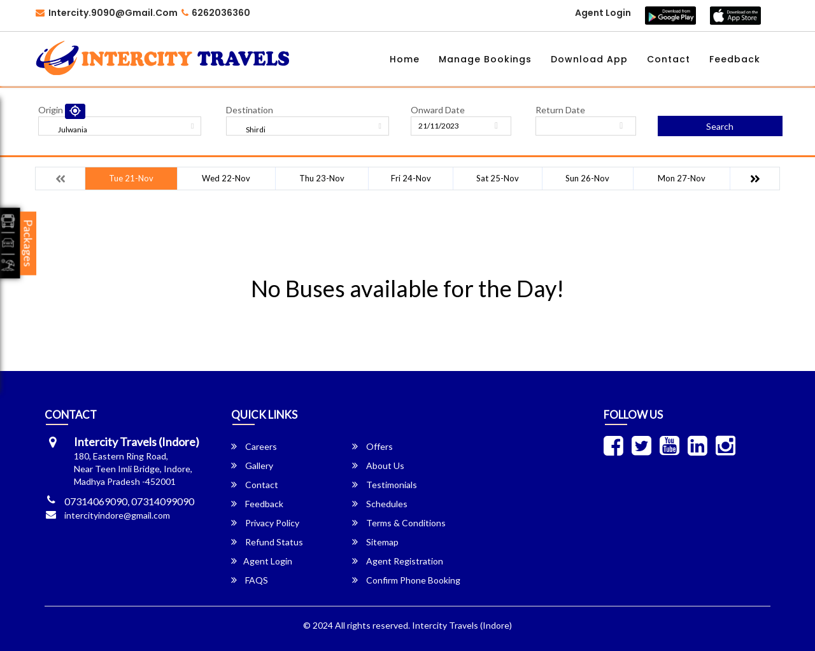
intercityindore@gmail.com (117, 515)
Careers (254, 446)
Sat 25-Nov (497, 178)
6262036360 (215, 12)
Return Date (560, 109)
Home (405, 59)
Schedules (380, 503)
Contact (668, 59)
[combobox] (119, 126)
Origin (50, 109)
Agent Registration (397, 561)
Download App (589, 59)
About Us (378, 465)
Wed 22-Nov (226, 178)
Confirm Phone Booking (406, 580)
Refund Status (267, 541)
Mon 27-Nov (681, 178)
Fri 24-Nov (411, 178)
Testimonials (384, 484)
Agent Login (603, 12)
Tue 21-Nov (131, 178)
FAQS (249, 580)
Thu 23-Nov (321, 178)
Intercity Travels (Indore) (462, 625)
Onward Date (438, 109)
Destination (249, 109)
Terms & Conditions (399, 522)
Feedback (734, 59)
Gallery (252, 465)
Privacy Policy (265, 522)
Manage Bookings (485, 59)
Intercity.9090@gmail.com (107, 12)
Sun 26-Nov (587, 178)
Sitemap (375, 541)
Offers (372, 446)
